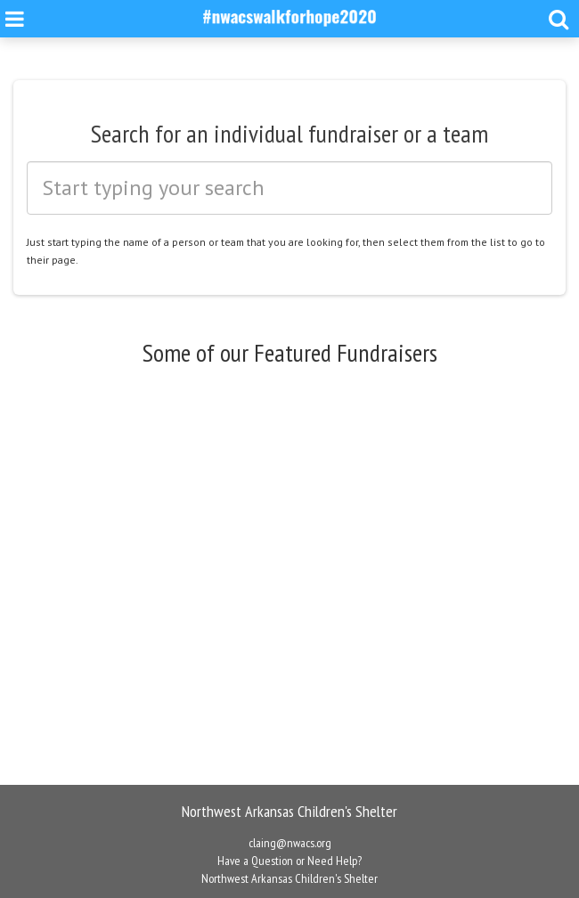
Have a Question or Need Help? (289, 861)
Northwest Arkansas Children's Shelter (289, 878)
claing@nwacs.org (290, 843)
